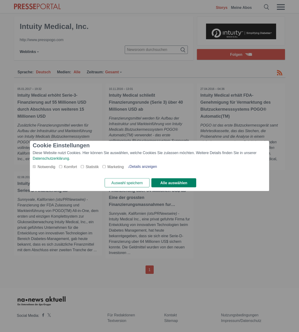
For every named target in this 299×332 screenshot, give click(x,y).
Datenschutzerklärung (51, 158)
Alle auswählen (173, 183)
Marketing (115, 167)
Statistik (92, 167)
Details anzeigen (143, 167)
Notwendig (46, 167)
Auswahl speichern (127, 183)
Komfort (70, 167)
